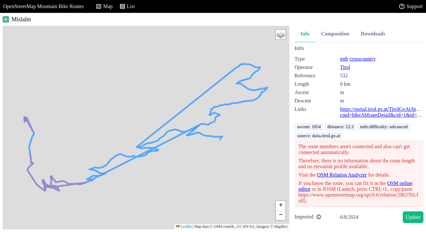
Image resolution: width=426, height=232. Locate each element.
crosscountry (362, 59)
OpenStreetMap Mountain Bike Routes (43, 6)
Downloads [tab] (373, 33)
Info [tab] (304, 33)
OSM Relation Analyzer (342, 175)
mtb (344, 59)
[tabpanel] (359, 135)
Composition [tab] (335, 33)
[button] (281, 34)
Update (413, 217)
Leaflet (184, 226)
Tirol (345, 67)
